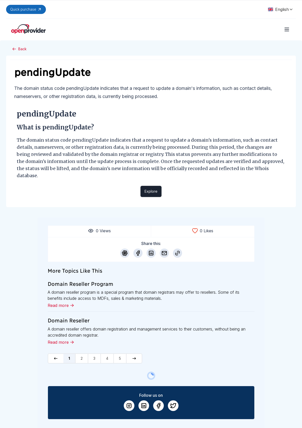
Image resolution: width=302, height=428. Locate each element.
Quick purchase (26, 9)
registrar (129, 154)
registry (154, 154)
